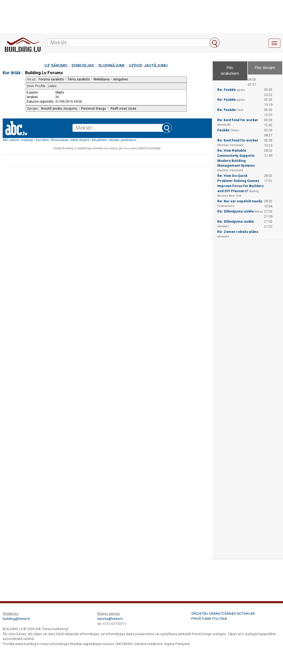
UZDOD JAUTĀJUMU (148, 65)
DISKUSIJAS (83, 65)
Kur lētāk (12, 72)
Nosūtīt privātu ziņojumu (59, 108)
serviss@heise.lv (110, 619)
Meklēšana (101, 79)
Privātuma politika (209, 619)
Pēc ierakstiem (230, 70)
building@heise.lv (16, 619)
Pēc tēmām (265, 67)
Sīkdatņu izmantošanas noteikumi (223, 614)
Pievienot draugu (93, 108)
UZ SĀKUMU (56, 65)
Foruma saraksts (51, 79)
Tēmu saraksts (79, 79)
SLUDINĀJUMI (111, 65)
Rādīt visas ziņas (123, 108)
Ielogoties (120, 79)
